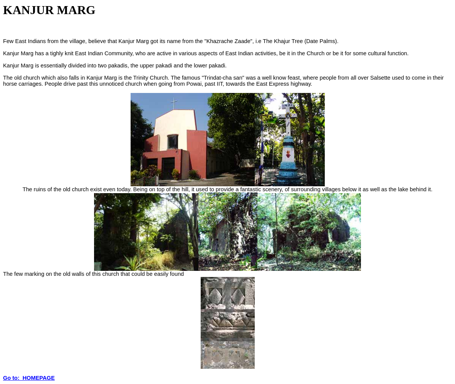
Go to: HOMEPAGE (29, 378)
